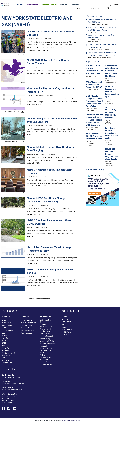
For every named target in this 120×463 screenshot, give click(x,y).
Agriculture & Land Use (46, 322)
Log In (79, 8)
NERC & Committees (28, 324)
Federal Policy (45, 340)
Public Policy (39, 38)
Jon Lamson (108, 145)
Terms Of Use (75, 423)
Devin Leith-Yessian (93, 41)
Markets (99, 32)
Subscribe (95, 8)
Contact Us (8, 370)
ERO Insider (32, 4)
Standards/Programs (28, 332)
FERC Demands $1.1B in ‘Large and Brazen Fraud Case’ (94, 136)
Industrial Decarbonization (46, 348)
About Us (64, 318)
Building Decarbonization (46, 327)
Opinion (63, 4)
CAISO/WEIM (108, 163)
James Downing (107, 32)
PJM (3, 347)
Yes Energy (65, 321)
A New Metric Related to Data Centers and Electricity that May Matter (111, 71)
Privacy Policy (66, 331)
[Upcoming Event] (102, 189)
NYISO (37, 177)
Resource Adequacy (28, 329)
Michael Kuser (52, 154)
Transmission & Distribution (45, 360)
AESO (4, 322)
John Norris (49, 125)
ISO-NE (107, 143)
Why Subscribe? (67, 323)
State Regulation (40, 95)
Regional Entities (39, 67)
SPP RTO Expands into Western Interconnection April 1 (112, 91)
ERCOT (98, 49)
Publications (9, 311)
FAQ (62, 326)
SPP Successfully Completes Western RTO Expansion (110, 112)
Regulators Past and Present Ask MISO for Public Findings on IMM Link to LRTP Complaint (94, 120)
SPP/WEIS (5, 362)
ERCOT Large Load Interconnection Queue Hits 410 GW (94, 84)
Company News (40, 125)
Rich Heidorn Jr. (8, 378)
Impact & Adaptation (47, 345)
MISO (98, 57)
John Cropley (47, 38)
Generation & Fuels (47, 343)
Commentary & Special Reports (45, 331)
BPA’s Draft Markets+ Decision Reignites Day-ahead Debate (111, 154)
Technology (44, 356)
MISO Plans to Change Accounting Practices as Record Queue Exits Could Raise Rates (94, 101)
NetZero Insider (49, 4)
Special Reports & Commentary (8, 355)
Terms (63, 328)
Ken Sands (89, 145)
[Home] (5, 5)
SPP (3, 359)
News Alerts (66, 336)
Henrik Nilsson (109, 165)
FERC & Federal (101, 40)
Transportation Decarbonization (46, 364)
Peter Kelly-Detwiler (110, 82)
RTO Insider (17, 4)
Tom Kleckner (106, 49)
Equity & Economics (47, 337)
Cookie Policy (66, 333)
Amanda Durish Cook (107, 57)
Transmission (7, 364)
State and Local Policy (41, 154)
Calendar (75, 4)
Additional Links (71, 311)
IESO (3, 334)
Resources (6, 352)
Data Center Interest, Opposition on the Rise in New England (111, 133)
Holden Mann (49, 67)
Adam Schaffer (7, 390)
